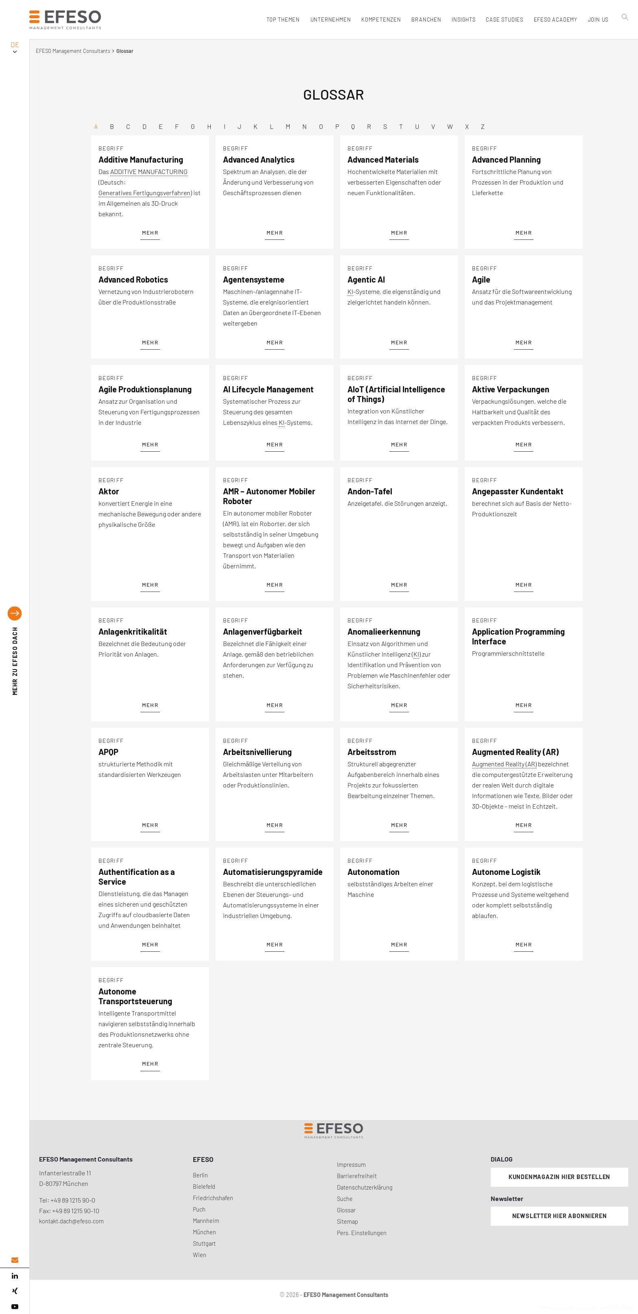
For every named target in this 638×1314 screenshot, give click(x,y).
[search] (625, 37)
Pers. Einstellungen (362, 1232)
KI (350, 291)
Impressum (351, 1164)
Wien (199, 1254)
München (204, 1232)
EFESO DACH (14, 661)
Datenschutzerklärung (365, 1187)
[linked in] (14, 1276)
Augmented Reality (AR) (504, 764)
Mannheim (206, 1220)
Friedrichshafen (213, 1197)
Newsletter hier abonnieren (559, 1215)
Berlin (200, 1175)
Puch (199, 1209)
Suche (345, 1198)
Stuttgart (204, 1243)
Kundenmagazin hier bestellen (559, 1176)
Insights (462, 19)
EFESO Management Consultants (73, 51)
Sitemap (347, 1221)
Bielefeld (204, 1186)
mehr (150, 232)
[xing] (14, 1291)
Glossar (346, 1210)
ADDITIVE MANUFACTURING (149, 171)
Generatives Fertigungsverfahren (144, 192)
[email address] (14, 1260)
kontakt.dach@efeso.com (71, 1221)
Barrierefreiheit (357, 1176)
